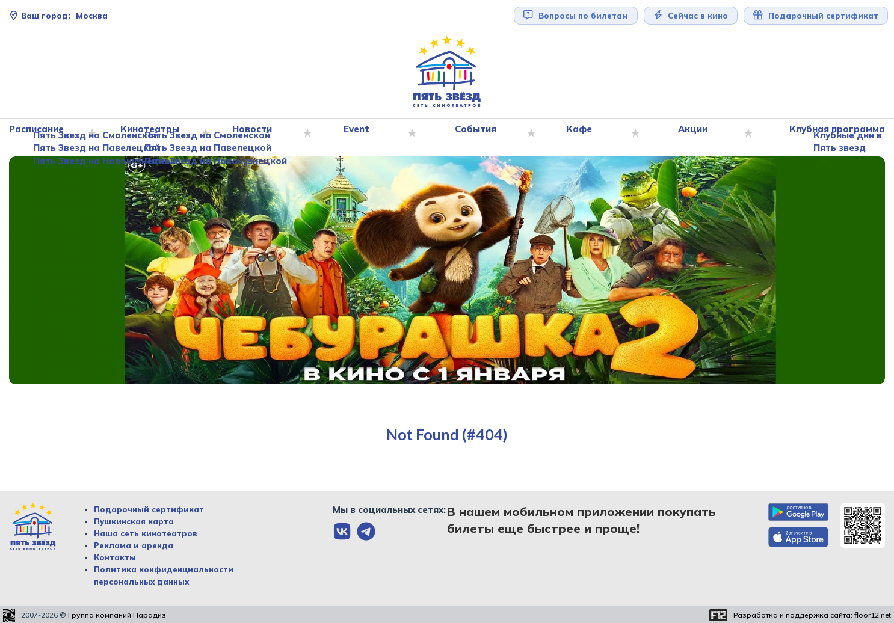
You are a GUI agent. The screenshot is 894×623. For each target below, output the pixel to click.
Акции (693, 131)
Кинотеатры (154, 131)
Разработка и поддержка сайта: (812, 615)
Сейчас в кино (691, 15)
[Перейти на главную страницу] (447, 71)
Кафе (581, 131)
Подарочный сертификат (815, 15)
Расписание (42, 131)
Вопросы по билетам (575, 15)
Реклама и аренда (133, 545)
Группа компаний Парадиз (117, 615)
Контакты (115, 557)
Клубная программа (834, 131)
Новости (255, 131)
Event (359, 131)
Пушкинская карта (134, 521)
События (478, 131)
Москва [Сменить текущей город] (58, 15)
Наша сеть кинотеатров (145, 533)
